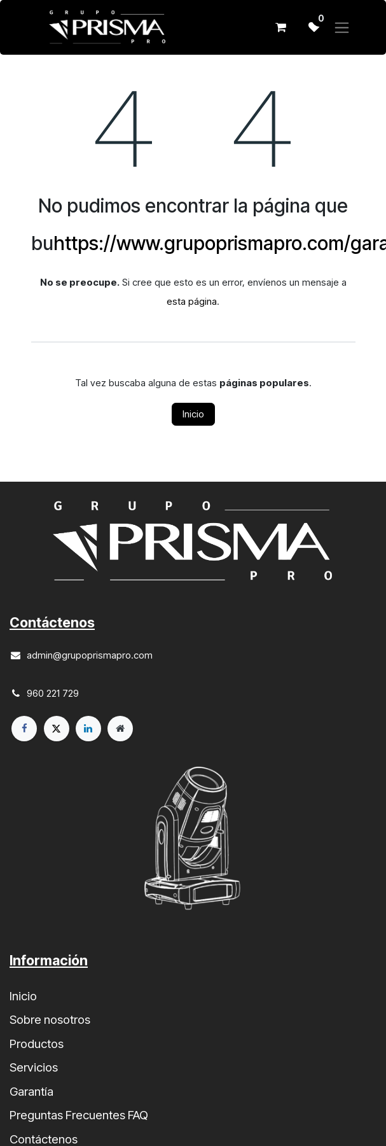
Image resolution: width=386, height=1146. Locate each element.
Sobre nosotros (50, 1019)
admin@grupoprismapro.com (90, 655)
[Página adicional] (120, 728)
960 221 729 (53, 693)
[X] (56, 728)
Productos (37, 1044)
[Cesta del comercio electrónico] (281, 27)
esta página (192, 301)
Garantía (31, 1091)
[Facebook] (24, 728)
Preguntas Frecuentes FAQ (79, 1115)
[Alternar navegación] (341, 27)
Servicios (34, 1067)
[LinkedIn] (88, 728)
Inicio (193, 414)
